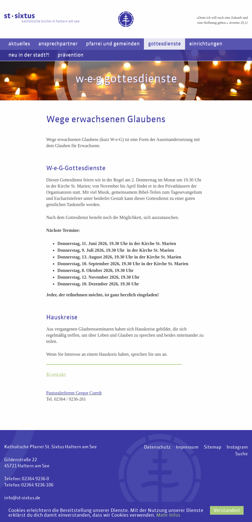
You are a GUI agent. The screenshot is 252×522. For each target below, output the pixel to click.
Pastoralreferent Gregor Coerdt (74, 393)
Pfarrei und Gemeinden (113, 44)
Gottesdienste (164, 44)
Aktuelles (19, 44)
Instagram (237, 447)
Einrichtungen (205, 44)
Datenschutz (157, 447)
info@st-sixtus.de (22, 498)
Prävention (70, 55)
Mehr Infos (168, 515)
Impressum (187, 447)
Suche (241, 454)
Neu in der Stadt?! (28, 55)
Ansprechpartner (58, 44)
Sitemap (212, 447)
